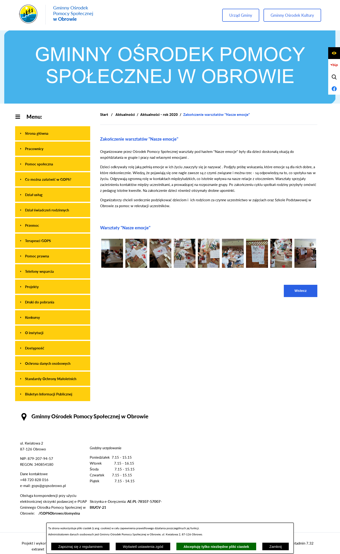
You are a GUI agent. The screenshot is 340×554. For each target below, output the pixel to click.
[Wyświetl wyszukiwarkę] (334, 77)
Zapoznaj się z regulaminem (80, 547)
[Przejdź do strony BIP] (334, 65)
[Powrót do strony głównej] (104, 115)
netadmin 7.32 (302, 543)
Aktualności (125, 114)
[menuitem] (52, 133)
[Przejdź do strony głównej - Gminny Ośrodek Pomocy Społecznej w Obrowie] (56, 15)
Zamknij (275, 547)
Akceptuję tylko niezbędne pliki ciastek (216, 547)
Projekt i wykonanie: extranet (38, 546)
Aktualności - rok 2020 (159, 114)
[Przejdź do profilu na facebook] (334, 89)
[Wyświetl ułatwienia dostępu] (334, 53)
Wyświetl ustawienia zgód (143, 547)
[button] (112, 266)
